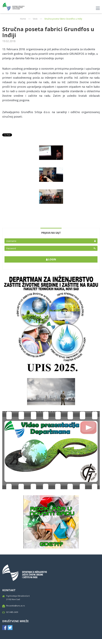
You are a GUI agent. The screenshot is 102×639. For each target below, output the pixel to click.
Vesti (35, 18)
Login (51, 259)
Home (23, 18)
